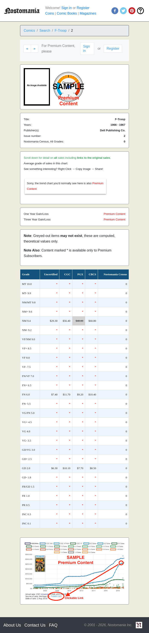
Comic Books (67, 13)
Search (44, 30)
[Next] (34, 49)
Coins (49, 13)
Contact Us (34, 625)
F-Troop (61, 30)
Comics (29, 30)
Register (83, 8)
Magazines (88, 13)
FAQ (53, 625)
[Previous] (27, 49)
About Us (12, 625)
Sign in (66, 8)
